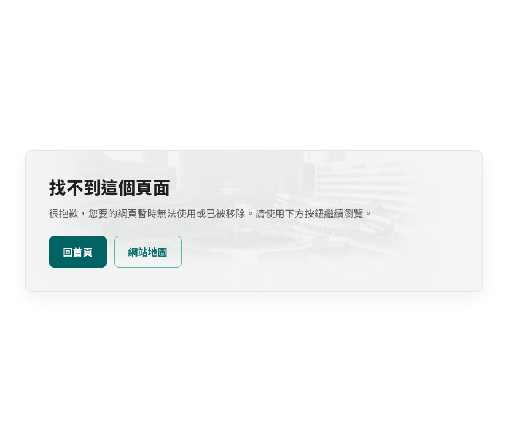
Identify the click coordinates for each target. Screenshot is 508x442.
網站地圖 (148, 252)
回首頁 (78, 252)
